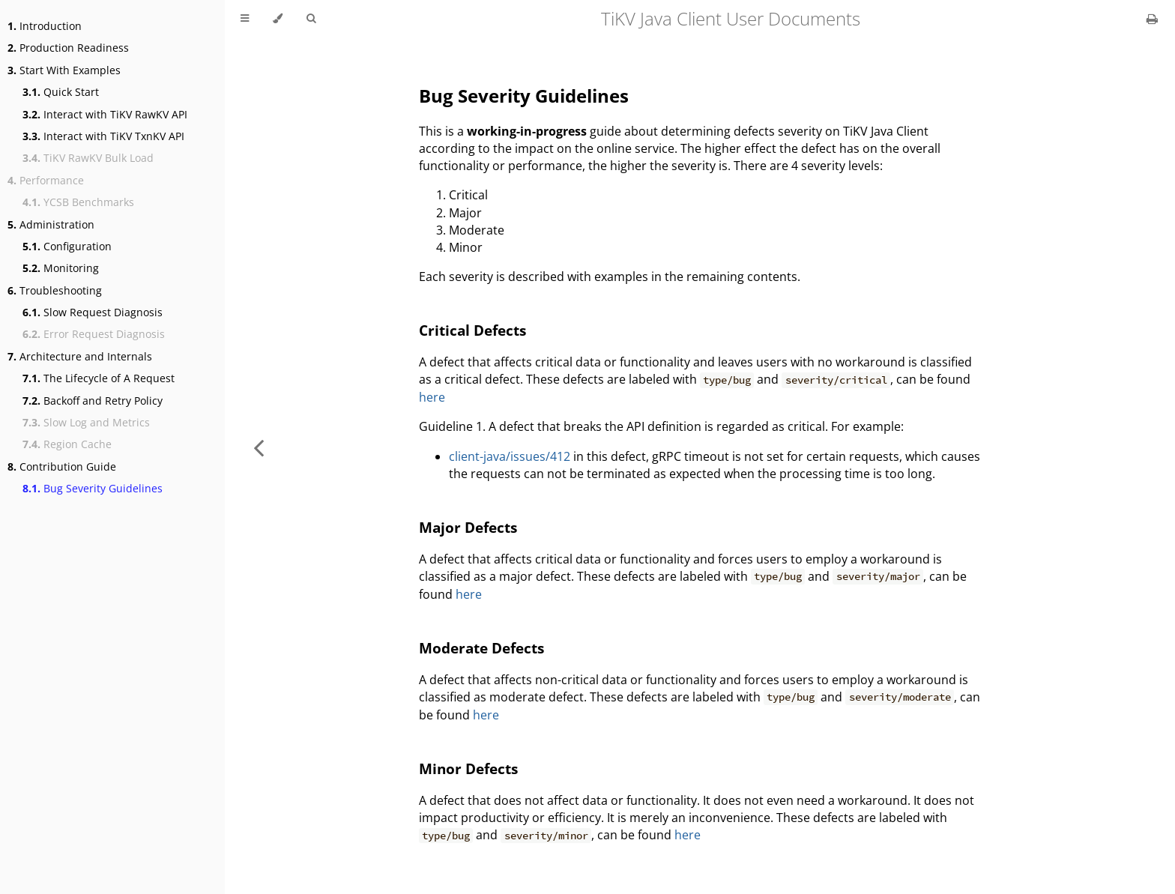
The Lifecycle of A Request (98, 378)
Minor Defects (468, 768)
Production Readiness (68, 47)
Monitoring (60, 268)
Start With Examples (64, 70)
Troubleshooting (54, 290)
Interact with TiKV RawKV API (104, 114)
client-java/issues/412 (509, 456)
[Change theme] (277, 18)
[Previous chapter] (258, 447)
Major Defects (468, 527)
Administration (50, 224)
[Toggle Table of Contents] (245, 18)
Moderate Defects (481, 647)
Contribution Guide (61, 466)
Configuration (67, 246)
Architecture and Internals (79, 356)
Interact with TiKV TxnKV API (103, 136)
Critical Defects (472, 330)
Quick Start (60, 92)
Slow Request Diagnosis (92, 312)
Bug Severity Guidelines (92, 488)
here (432, 397)
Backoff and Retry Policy (92, 400)
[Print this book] (1152, 18)
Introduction (44, 26)
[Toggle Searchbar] (310, 18)
